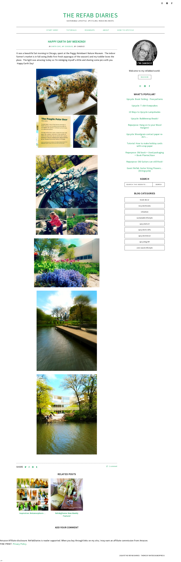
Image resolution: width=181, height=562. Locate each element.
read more (145, 77)
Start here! (52, 30)
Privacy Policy (19, 543)
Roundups (90, 30)
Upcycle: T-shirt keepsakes (145, 105)
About (106, 30)
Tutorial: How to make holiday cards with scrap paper (144, 145)
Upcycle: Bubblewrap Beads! (144, 118)
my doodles (67, 46)
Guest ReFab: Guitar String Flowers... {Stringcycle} (144, 169)
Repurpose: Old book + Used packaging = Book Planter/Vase (144, 154)
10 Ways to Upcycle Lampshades (145, 112)
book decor (144, 200)
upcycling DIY (145, 242)
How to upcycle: (125, 30)
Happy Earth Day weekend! (67, 41)
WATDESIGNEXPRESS (157, 555)
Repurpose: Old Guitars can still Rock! (144, 161)
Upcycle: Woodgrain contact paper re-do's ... (144, 135)
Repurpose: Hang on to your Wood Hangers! (144, 126)
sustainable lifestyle (145, 218)
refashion (144, 212)
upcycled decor (145, 236)
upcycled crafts (144, 230)
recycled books (145, 206)
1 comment (111, 466)
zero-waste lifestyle (145, 248)
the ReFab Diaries (90, 15)
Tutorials (71, 30)
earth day (56, 46)
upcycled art (145, 224)
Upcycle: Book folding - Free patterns (144, 99)
